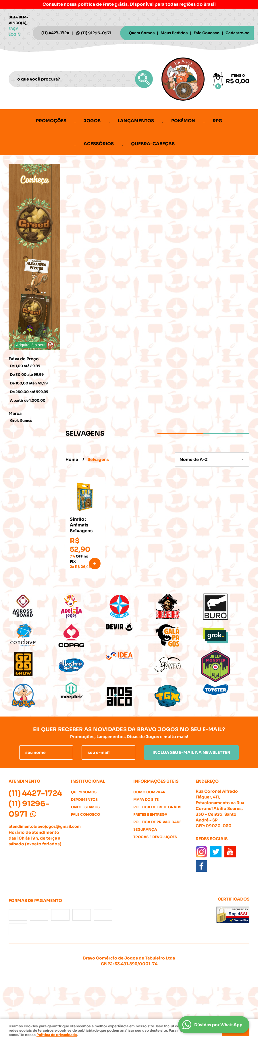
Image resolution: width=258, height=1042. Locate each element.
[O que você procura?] (144, 79)
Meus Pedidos (174, 32)
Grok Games (21, 420)
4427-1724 (55, 32)
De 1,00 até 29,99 (25, 366)
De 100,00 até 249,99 (29, 383)
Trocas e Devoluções (155, 837)
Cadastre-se (237, 32)
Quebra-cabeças (153, 143)
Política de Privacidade (157, 822)
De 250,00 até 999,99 (29, 392)
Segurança (145, 829)
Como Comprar (149, 792)
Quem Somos (142, 32)
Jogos (92, 120)
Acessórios (99, 143)
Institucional (88, 781)
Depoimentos (84, 799)
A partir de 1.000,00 (27, 400)
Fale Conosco (207, 32)
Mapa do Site (146, 799)
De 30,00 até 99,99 (27, 374)
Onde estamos (85, 807)
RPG (217, 120)
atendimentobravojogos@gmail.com (45, 826)
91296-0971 (96, 32)
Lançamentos (136, 120)
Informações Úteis (155, 781)
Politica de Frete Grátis (157, 807)
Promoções (51, 120)
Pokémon (183, 120)
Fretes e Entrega (150, 814)
